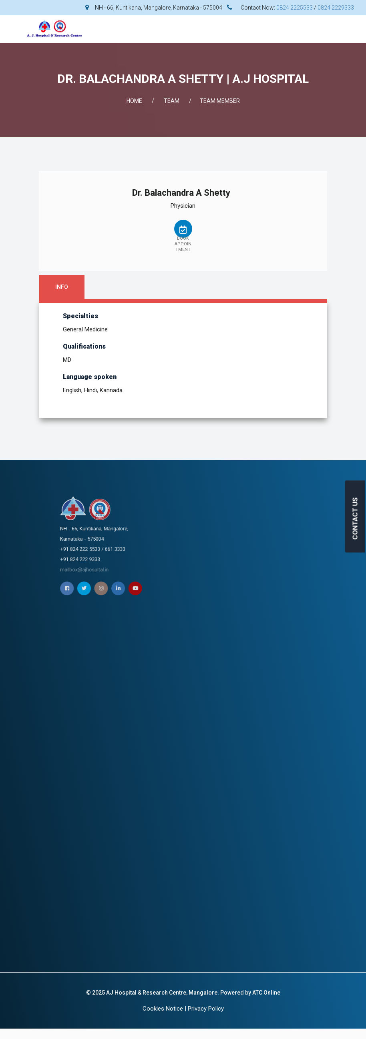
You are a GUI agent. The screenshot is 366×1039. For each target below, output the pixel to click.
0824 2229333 (336, 7)
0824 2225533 (294, 7)
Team (171, 101)
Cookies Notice (163, 1008)
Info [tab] (61, 287)
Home (134, 101)
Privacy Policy (206, 1008)
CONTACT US (355, 518)
